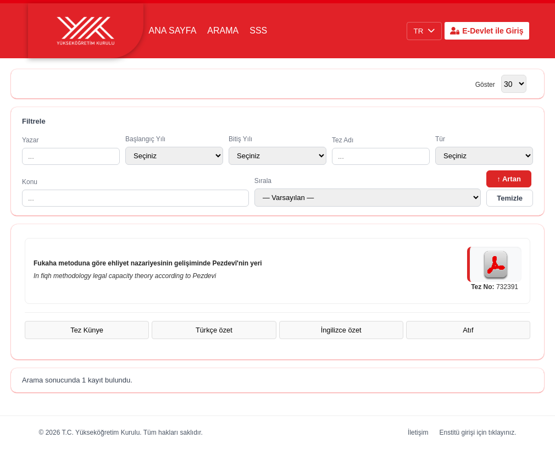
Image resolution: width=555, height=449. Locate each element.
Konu (135, 192)
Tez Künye (86, 330)
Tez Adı (381, 150)
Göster (485, 84)
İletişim (418, 432)
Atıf (468, 330)
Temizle (510, 198)
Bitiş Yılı (277, 150)
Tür (484, 150)
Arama (222, 30)
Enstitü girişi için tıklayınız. (477, 432)
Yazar (71, 150)
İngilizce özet (341, 330)
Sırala (367, 192)
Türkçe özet (214, 330)
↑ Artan (509, 179)
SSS (258, 30)
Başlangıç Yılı (174, 150)
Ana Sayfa (173, 30)
